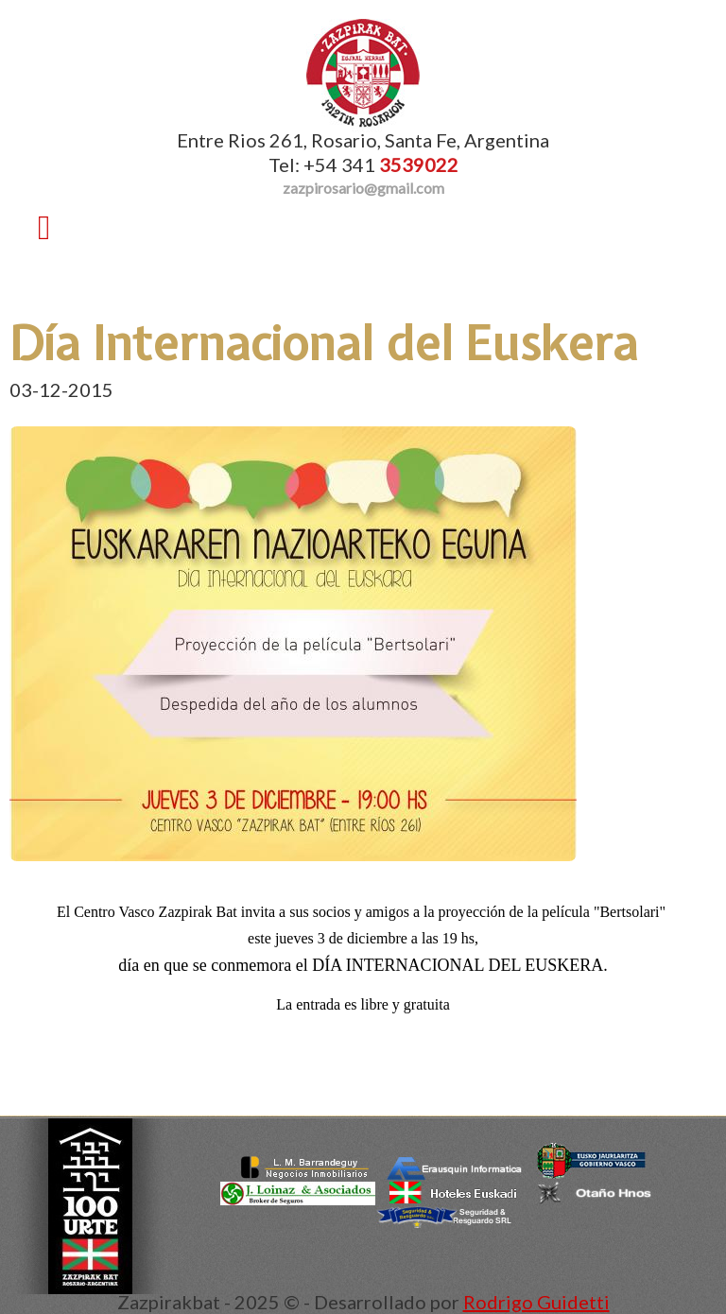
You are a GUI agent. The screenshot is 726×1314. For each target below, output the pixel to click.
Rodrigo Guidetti (536, 1301)
